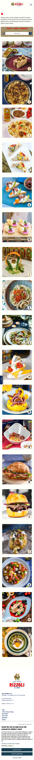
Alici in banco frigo (8, 712)
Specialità (5, 714)
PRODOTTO (9, 28)
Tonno (4, 720)
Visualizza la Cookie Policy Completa (10, 743)
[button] (30, 33)
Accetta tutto (17, 749)
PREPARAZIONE (23, 28)
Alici (3, 710)
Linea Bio (5, 716)
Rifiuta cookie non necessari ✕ (25, 724)
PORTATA (16, 28)
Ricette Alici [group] (17, 33)
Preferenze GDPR (17, 757)
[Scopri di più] (1, 380)
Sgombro (4, 718)
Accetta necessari (17, 753)
